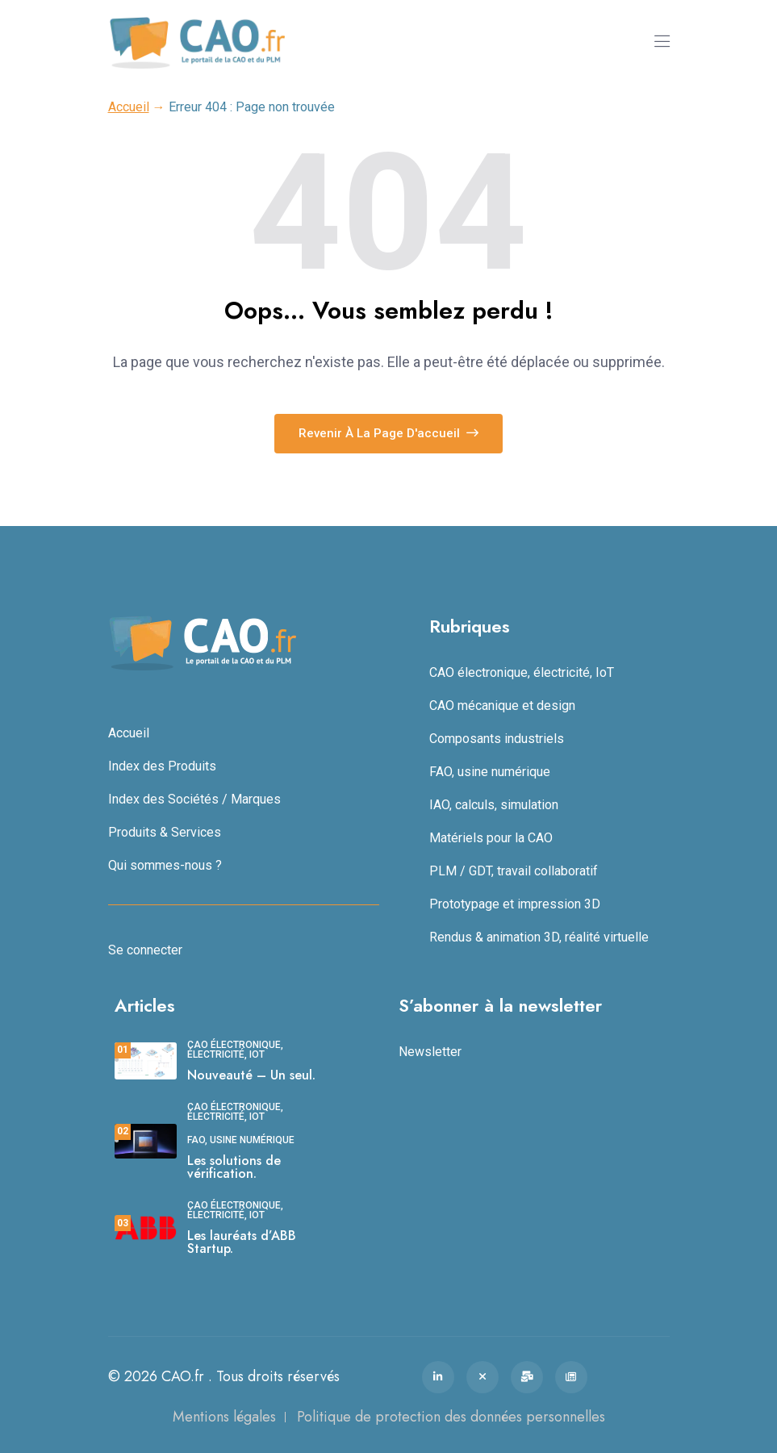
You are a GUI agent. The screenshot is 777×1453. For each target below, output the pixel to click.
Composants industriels (496, 738)
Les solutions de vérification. (234, 1167)
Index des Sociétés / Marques (194, 799)
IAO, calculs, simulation (493, 804)
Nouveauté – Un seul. (251, 1075)
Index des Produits (162, 766)
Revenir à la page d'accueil (388, 433)
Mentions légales (224, 1416)
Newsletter (430, 1051)
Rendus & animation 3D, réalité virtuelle (539, 937)
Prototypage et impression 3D (514, 904)
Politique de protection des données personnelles (451, 1416)
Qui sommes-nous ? (165, 865)
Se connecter (145, 950)
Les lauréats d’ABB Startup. (241, 1242)
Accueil (128, 107)
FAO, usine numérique (489, 771)
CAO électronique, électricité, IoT (521, 672)
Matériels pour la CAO (491, 837)
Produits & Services (164, 832)
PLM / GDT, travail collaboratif (513, 871)
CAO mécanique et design (502, 705)
